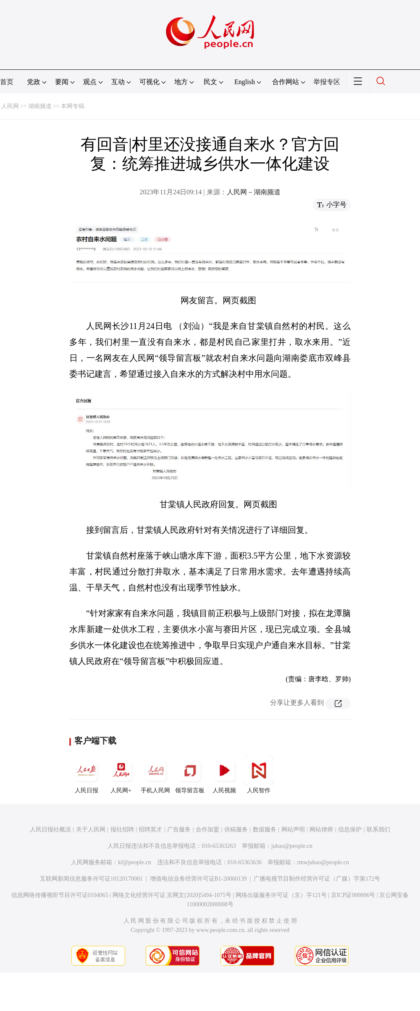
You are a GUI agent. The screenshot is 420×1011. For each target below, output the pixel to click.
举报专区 (326, 81)
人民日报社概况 (50, 829)
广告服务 (179, 829)
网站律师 (321, 829)
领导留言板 (190, 775)
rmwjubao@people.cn (323, 862)
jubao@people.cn (291, 846)
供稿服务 (236, 829)
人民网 (10, 106)
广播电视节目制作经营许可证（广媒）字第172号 (317, 879)
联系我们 (378, 829)
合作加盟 (207, 829)
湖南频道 (40, 106)
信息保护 (350, 829)
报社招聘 (122, 829)
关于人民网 (90, 829)
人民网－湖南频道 (254, 192)
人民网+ (121, 775)
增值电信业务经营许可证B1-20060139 (198, 879)
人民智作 (258, 775)
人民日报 (86, 775)
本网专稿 (72, 106)
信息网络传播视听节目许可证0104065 (59, 895)
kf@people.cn (134, 862)
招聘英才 (150, 829)
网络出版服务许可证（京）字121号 (281, 895)
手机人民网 (155, 775)
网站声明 (293, 829)
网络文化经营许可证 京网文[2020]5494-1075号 (172, 895)
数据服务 (264, 829)
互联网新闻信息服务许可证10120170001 (91, 879)
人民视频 (224, 775)
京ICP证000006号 (353, 895)
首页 (6, 81)
